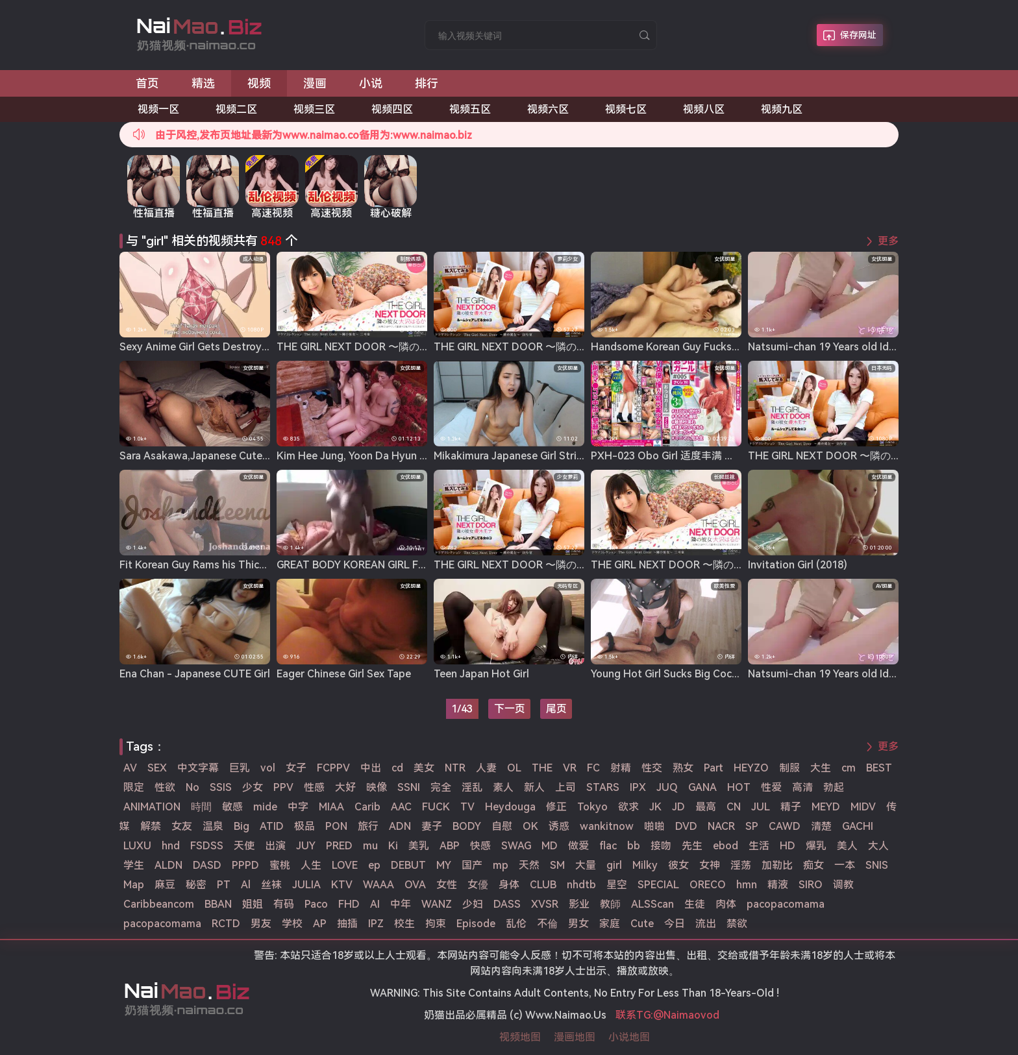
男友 (261, 923)
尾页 (556, 709)
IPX (638, 787)
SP (751, 826)
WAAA (378, 885)
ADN (400, 826)
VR (570, 768)
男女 (578, 923)
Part (713, 768)
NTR (455, 768)
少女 (252, 787)
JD (678, 807)
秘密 (196, 885)
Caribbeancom (158, 904)
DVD (686, 826)
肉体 (725, 904)
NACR (721, 826)
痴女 (813, 865)
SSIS (221, 787)
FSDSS (206, 846)
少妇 (472, 904)
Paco (316, 904)
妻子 (431, 826)
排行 (426, 83)
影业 (579, 904)
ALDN (168, 865)
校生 (404, 923)
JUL (760, 807)
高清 (802, 787)
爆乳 (816, 846)
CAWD (785, 826)
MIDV (863, 807)
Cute (642, 923)
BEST (879, 768)
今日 (674, 923)
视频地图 (520, 1037)
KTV (342, 885)
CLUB (543, 885)
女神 (709, 865)
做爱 (578, 846)
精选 (203, 83)
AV (130, 768)
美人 (847, 846)
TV (467, 807)
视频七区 (626, 109)
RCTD (226, 923)
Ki (393, 846)
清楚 (821, 826)
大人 (878, 846)
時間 (201, 807)
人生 (311, 865)
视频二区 (236, 109)
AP (320, 923)
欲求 (628, 807)
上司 (565, 787)
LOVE (345, 865)
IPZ (376, 923)
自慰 (501, 826)
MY (443, 865)
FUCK (436, 807)
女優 (477, 885)
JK (655, 807)
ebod (725, 846)
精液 (777, 885)
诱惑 (559, 826)
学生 (133, 865)
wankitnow (607, 826)
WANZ (436, 904)
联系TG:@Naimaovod (667, 1015)
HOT (739, 787)
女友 (181, 826)
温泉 (213, 826)
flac (608, 846)
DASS (507, 904)
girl (614, 865)
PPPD (245, 865)
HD (787, 846)
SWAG (516, 846)
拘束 (435, 923)
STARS (602, 787)
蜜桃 (279, 865)
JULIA (306, 885)
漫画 (315, 83)
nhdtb (581, 885)
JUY (306, 846)
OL (514, 768)
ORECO (707, 885)
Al (246, 885)
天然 (529, 865)
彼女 (678, 865)
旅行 (368, 826)
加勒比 (777, 865)
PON (336, 826)
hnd (171, 846)
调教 (843, 885)
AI (375, 904)
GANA (702, 787)
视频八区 (704, 109)
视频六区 (548, 109)
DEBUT (408, 865)
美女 (424, 768)
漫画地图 (574, 1037)
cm (848, 768)
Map (133, 885)
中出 (370, 768)
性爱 (771, 787)
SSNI (408, 787)
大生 (820, 768)
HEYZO (751, 768)
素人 (503, 787)
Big (241, 826)
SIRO (811, 885)
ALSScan (652, 904)
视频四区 (392, 109)
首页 (147, 83)
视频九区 (781, 109)
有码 (283, 904)
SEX (157, 768)
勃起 (833, 787)
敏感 (232, 807)
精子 (790, 807)
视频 (259, 83)
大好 (345, 787)
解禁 (150, 826)
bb (633, 846)
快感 (480, 846)
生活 (759, 846)
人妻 (486, 768)
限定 (133, 787)
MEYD (826, 807)
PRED (339, 846)
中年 (400, 904)
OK (530, 826)
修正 (556, 807)
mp (500, 865)
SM (557, 865)
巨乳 (239, 768)
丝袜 (271, 885)
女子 (296, 768)
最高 (705, 807)
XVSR (544, 904)
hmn (746, 885)
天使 (244, 846)
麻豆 (165, 885)
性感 (314, 787)
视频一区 (158, 109)
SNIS (876, 865)
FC (593, 768)
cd (397, 768)
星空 (616, 885)
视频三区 (314, 109)
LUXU (137, 846)
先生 (692, 846)
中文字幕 (198, 768)
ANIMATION (151, 807)
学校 (292, 923)
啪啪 (654, 826)
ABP (450, 846)
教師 (610, 904)
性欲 (165, 787)
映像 (376, 787)
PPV (283, 787)
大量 (585, 865)
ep (374, 865)
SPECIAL (658, 885)
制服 (789, 768)
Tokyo (592, 807)
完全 (440, 787)
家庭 (609, 923)
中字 (298, 807)
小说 (370, 83)
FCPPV (333, 768)
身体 (509, 885)
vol (267, 768)
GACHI (857, 826)
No (192, 787)
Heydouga (510, 807)
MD (549, 846)
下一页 (509, 709)
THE (542, 768)
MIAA (331, 807)
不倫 (547, 923)
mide (265, 807)
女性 (446, 885)
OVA (415, 885)
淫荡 (740, 865)
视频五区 (470, 109)
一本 (844, 865)
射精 (620, 768)
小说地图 (629, 1037)
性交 (651, 768)
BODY (467, 826)
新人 (534, 787)
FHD (349, 904)
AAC (401, 807)
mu (370, 846)
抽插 (347, 923)
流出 (705, 923)
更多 (888, 241)
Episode (475, 923)
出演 (275, 846)
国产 (472, 865)
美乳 (418, 846)
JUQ (667, 787)
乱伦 (516, 923)
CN (733, 807)
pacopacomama (786, 904)
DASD (207, 865)
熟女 (683, 768)
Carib (367, 807)
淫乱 (472, 787)
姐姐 (252, 904)
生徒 (694, 904)
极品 (304, 826)
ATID (272, 826)
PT (223, 885)
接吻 (661, 846)
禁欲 (736, 923)
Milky (645, 865)
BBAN (218, 904)
